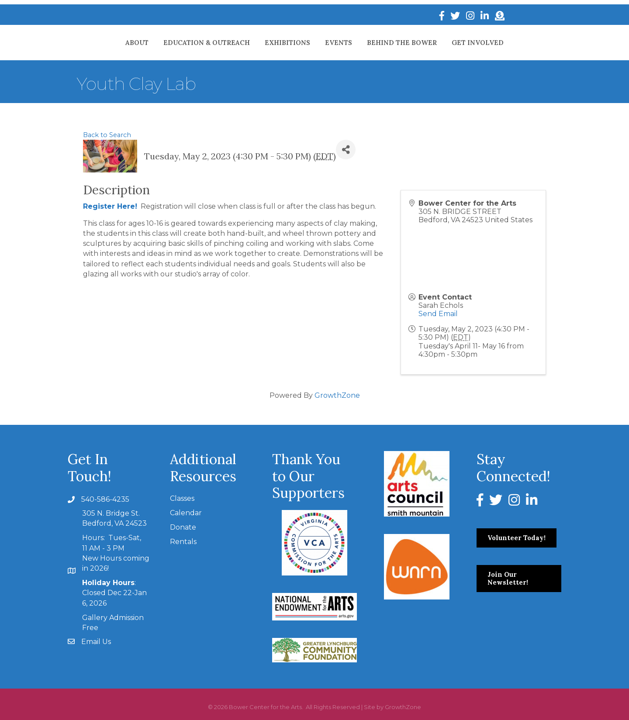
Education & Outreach (168, 42)
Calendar (186, 513)
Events (376, 42)
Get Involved (516, 42)
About (99, 42)
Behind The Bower (440, 42)
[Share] (346, 149)
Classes (182, 498)
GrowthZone (337, 395)
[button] (516, 538)
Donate (183, 527)
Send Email (438, 314)
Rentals (183, 541)
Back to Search (107, 135)
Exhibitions (249, 42)
